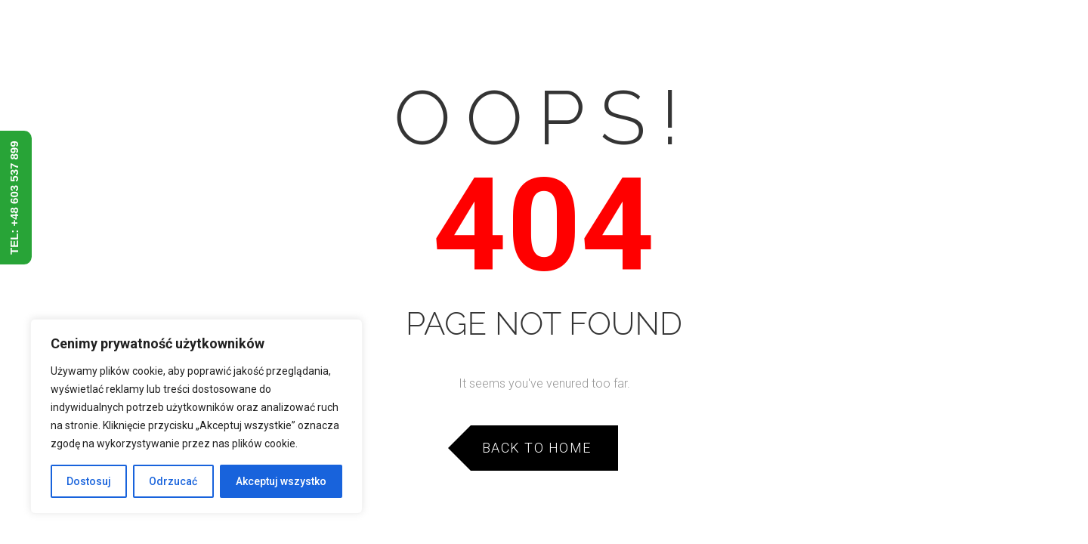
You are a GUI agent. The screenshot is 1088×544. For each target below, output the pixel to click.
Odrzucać (173, 481)
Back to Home (537, 448)
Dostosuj (88, 481)
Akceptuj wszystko (281, 481)
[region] (196, 416)
